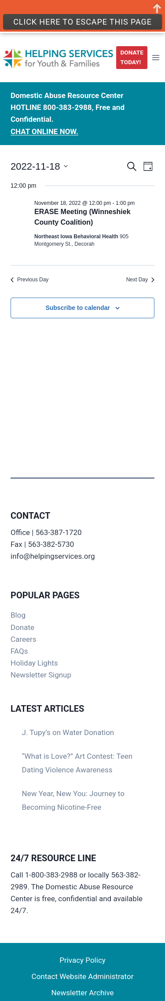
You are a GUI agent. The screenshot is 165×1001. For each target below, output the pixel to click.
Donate (22, 627)
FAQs (19, 651)
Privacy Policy (82, 960)
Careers (23, 639)
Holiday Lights (34, 663)
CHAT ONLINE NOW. (44, 124)
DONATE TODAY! (132, 49)
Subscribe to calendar (77, 307)
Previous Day (29, 280)
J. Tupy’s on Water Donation (68, 732)
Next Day (140, 280)
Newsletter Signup (41, 674)
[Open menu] (155, 50)
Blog (18, 615)
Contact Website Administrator (83, 976)
